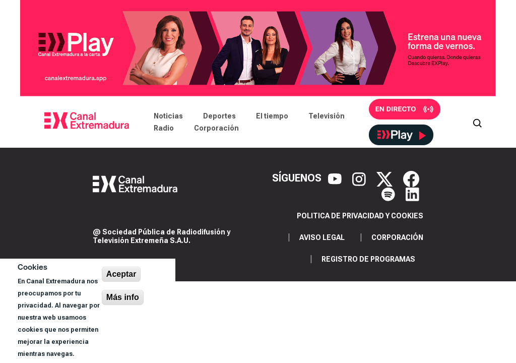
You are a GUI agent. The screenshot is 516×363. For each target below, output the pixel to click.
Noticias (168, 116)
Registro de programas (368, 259)
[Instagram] (360, 178)
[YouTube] (336, 178)
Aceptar (121, 274)
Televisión (326, 116)
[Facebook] (411, 178)
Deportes (219, 116)
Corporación (216, 128)
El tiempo (272, 116)
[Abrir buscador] (477, 122)
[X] (385, 178)
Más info (122, 297)
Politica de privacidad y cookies (360, 216)
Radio (164, 128)
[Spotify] (389, 193)
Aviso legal (322, 237)
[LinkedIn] (412, 193)
